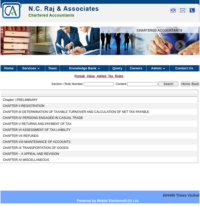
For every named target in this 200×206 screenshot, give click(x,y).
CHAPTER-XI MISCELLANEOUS (26, 160)
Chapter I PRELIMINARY (20, 100)
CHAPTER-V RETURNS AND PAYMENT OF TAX (37, 124)
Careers (136, 68)
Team (52, 68)
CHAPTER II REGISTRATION (24, 106)
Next (180, 45)
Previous (18, 45)
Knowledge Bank (84, 68)
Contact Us (184, 68)
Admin (158, 68)
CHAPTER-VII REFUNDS (21, 136)
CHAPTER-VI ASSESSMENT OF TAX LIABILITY (37, 130)
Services (31, 68)
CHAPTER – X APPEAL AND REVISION (31, 154)
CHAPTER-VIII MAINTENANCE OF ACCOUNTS (37, 142)
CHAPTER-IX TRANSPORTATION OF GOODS (35, 148)
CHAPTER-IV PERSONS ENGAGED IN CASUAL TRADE (43, 118)
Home (9, 68)
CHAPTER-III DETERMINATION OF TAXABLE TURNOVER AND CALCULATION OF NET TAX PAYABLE (76, 112)
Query (117, 68)
